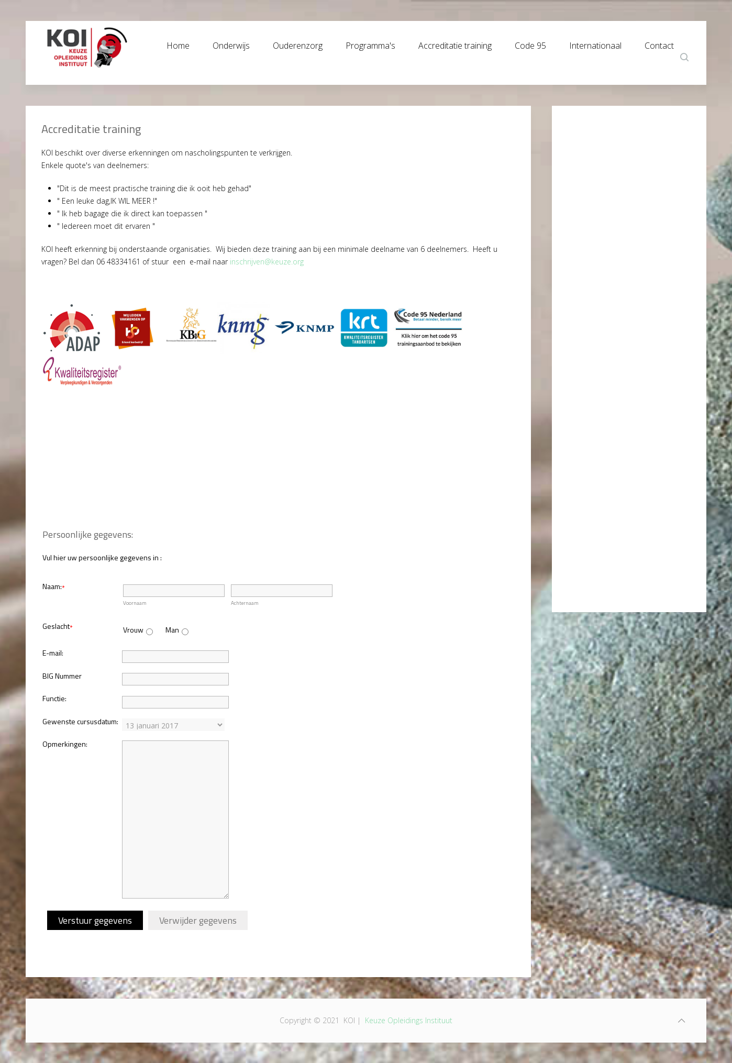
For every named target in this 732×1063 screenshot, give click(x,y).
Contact (659, 43)
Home (178, 43)
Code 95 (530, 43)
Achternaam (245, 603)
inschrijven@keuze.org (267, 262)
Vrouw (133, 629)
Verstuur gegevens (95, 920)
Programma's (370, 43)
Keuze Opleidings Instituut (408, 1020)
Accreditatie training (455, 43)
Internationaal (595, 43)
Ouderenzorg (298, 43)
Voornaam (135, 603)
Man (172, 629)
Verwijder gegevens (198, 920)
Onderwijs (231, 43)
